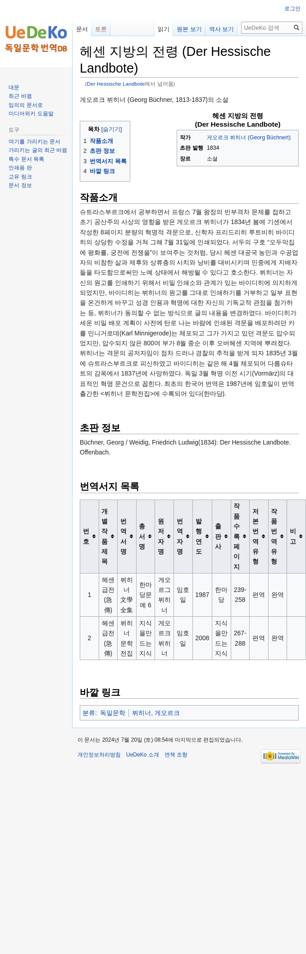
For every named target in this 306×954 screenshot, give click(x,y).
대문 (14, 87)
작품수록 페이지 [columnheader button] (236, 536)
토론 (101, 29)
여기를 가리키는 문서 (34, 141)
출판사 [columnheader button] (218, 536)
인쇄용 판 (20, 168)
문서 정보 (20, 185)
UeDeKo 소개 (142, 755)
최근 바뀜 (20, 96)
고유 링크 (20, 177)
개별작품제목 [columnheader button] (104, 536)
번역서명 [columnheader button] (123, 536)
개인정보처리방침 (99, 755)
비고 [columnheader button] (293, 536)
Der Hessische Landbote (116, 84)
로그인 (292, 8)
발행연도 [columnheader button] (199, 536)
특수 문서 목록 (26, 159)
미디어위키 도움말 (31, 113)
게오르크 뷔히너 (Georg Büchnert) (249, 137)
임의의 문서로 (25, 105)
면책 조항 (175, 755)
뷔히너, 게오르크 (156, 712)
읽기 (155, 29)
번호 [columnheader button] (86, 536)
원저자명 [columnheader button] (161, 536)
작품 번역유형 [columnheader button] (274, 536)
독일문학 (112, 712)
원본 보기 (181, 29)
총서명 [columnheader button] (142, 536)
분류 (88, 712)
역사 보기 (213, 29)
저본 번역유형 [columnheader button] (255, 536)
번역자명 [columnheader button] (180, 536)
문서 (82, 29)
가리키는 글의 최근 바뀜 (38, 150)
